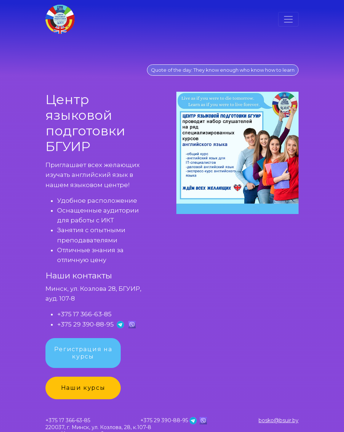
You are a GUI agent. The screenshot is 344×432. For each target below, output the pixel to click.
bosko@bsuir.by (279, 420)
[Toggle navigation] (288, 19)
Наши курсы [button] (83, 387)
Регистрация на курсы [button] (83, 353)
